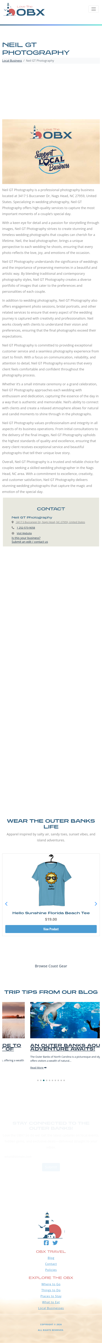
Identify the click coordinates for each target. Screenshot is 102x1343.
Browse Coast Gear (51, 966)
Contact (51, 1264)
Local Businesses (51, 1308)
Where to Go (51, 1284)
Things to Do (51, 1290)
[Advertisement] (51, 92)
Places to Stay (51, 1296)
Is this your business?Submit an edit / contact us (30, 540)
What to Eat (51, 1302)
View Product (51, 929)
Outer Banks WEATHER (51, 1179)
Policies (51, 1270)
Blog (51, 1258)
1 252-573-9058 (26, 527)
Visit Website (24, 533)
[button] (96, 904)
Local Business (12, 61)
